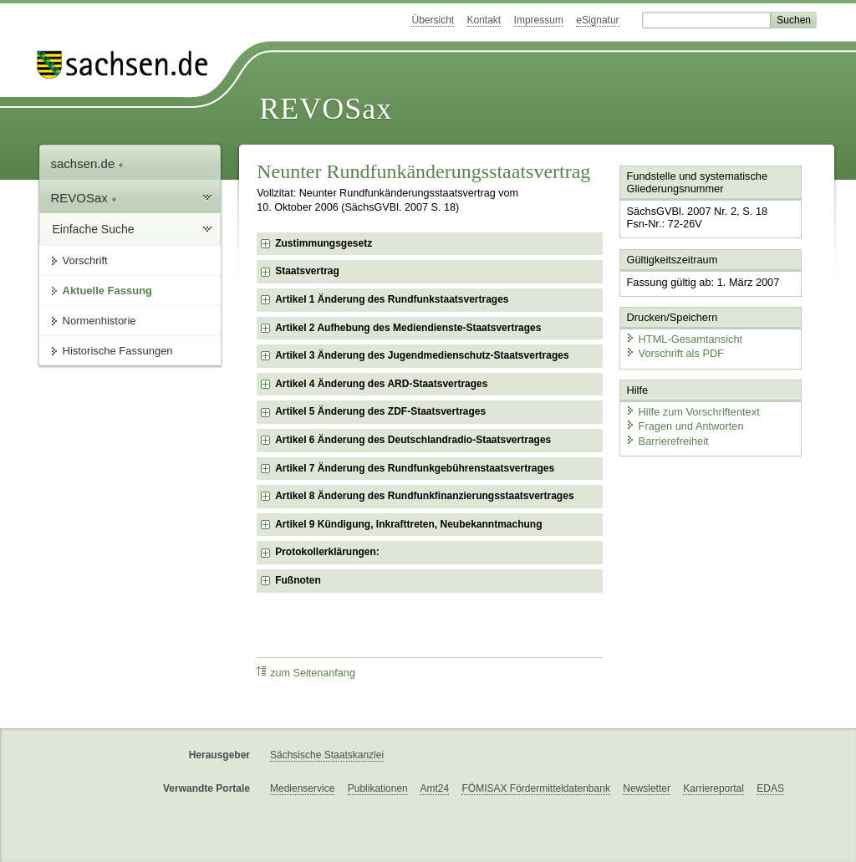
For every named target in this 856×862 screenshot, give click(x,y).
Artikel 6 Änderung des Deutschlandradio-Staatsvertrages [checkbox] (413, 440)
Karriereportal (713, 788)
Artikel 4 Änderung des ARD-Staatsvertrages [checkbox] (381, 384)
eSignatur (597, 20)
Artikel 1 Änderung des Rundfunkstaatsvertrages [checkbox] (391, 299)
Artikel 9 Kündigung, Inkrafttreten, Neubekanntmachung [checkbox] (408, 524)
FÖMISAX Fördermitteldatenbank (535, 788)
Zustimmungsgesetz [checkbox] (323, 243)
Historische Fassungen (118, 350)
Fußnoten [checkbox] (298, 580)
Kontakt (484, 20)
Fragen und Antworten (684, 426)
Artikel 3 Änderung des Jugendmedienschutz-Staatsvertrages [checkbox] (421, 355)
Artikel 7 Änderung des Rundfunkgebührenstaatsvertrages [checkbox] (414, 468)
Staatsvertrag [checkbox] (307, 271)
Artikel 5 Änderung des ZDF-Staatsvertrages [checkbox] (380, 411)
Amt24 (434, 788)
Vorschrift (85, 260)
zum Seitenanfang (306, 672)
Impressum (538, 20)
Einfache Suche (94, 229)
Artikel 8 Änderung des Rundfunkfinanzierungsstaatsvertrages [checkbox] (424, 496)
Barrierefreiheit (667, 441)
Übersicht (432, 20)
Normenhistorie (99, 320)
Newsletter (646, 788)
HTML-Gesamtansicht (683, 339)
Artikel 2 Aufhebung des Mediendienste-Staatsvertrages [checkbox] (408, 328)
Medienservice (302, 788)
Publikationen (378, 788)
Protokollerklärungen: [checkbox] (327, 552)
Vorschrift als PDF (674, 353)
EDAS (770, 788)
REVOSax (325, 108)
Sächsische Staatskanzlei (327, 755)
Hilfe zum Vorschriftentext (692, 411)
